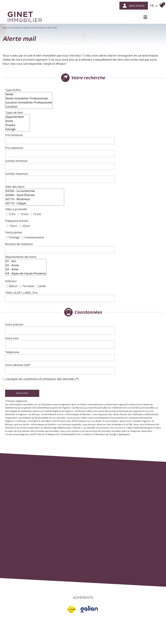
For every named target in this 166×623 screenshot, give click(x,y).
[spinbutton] (121, 128)
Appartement (95, 109)
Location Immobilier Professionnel (106, 98)
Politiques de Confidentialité (61, 363)
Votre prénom (16, 269)
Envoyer (24, 319)
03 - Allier (103, 220)
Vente (106, 90)
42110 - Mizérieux (112, 170)
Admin (89, 604)
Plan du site (40, 604)
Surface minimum (18, 146)
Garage (95, 121)
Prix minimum (15, 128)
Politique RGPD (123, 604)
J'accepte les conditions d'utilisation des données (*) (42, 305)
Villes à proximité (18, 181)
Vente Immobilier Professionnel (106, 94)
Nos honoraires (72, 604)
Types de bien (16, 115)
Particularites (15, 196)
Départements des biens (22, 218)
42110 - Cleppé (112, 174)
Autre (95, 113)
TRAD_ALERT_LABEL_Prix (23, 241)
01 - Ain (103, 212)
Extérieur (13, 233)
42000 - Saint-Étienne (112, 166)
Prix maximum (16, 137)
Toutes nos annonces (104, 604)
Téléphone (14, 288)
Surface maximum (18, 155)
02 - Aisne (103, 216)
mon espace (134, 6)
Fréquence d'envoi (18, 189)
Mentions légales (55, 604)
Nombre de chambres (21, 204)
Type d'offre (15, 96)
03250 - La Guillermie (112, 162)
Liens (83, 604)
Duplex (95, 117)
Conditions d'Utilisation (95, 363)
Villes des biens (16, 168)
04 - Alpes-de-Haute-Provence (103, 224)
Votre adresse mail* (19, 297)
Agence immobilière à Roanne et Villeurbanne (24, 27)
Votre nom (13, 279)
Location (106, 102)
